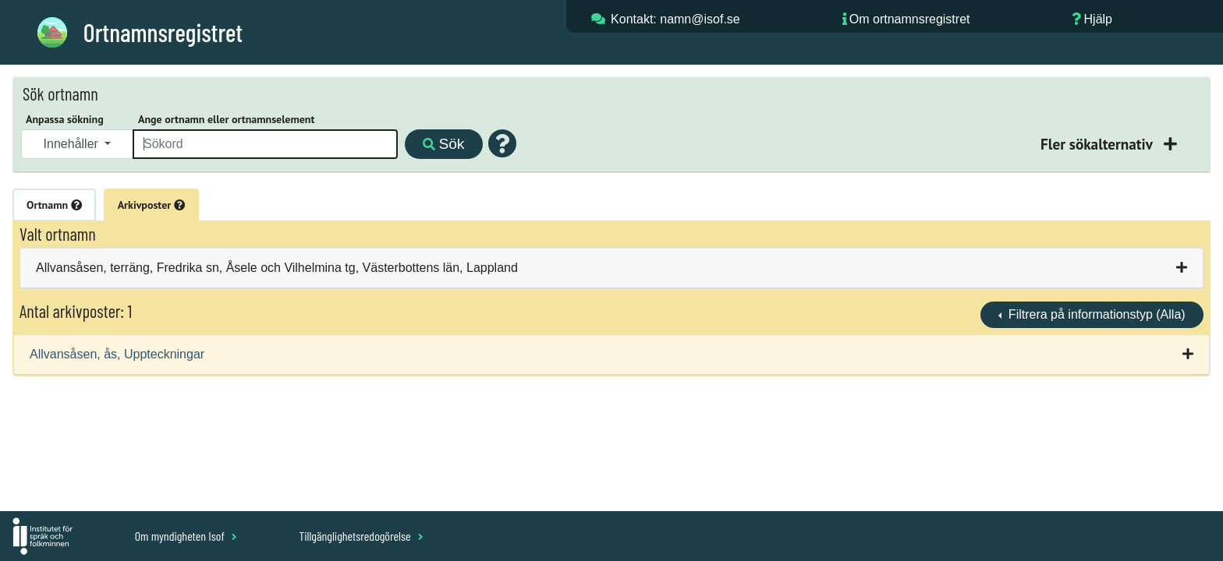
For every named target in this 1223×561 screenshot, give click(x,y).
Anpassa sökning (65, 119)
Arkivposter (151, 205)
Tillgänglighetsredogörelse (361, 535)
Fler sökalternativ (1098, 143)
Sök (443, 144)
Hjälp (1098, 19)
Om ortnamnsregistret (909, 19)
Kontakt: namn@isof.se (675, 19)
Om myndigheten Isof (186, 535)
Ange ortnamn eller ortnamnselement (226, 119)
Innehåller (73, 143)
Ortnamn (54, 205)
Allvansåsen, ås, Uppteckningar (117, 354)
